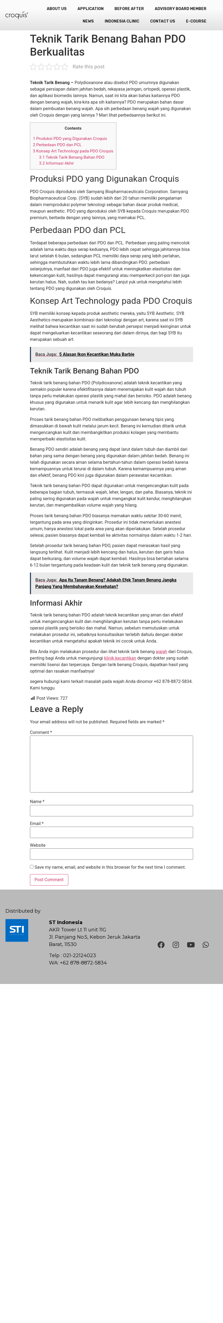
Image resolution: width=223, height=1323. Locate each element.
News (88, 21)
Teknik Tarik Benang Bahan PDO (71, 157)
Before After (129, 9)
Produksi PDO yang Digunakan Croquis (70, 138)
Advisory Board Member (180, 9)
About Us (57, 9)
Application (91, 9)
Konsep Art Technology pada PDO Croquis (73, 151)
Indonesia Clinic (122, 21)
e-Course (196, 21)
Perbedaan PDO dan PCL (57, 144)
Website (37, 845)
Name (37, 802)
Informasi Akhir (56, 163)
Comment (41, 732)
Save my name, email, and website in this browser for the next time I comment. (110, 867)
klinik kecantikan (120, 658)
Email (37, 824)
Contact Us (162, 21)
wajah (161, 651)
